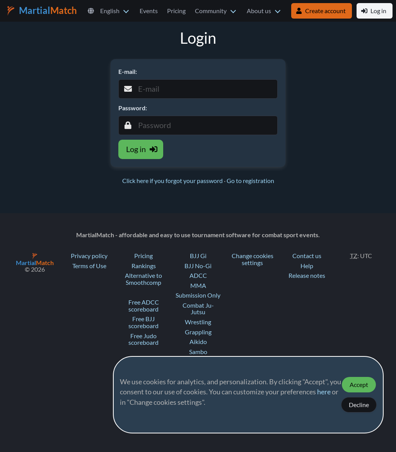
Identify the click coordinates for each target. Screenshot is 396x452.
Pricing (176, 10)
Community (211, 10)
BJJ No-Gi (198, 265)
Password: (132, 107)
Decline (359, 404)
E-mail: (127, 71)
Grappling (198, 332)
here (324, 392)
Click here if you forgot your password (173, 180)
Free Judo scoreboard (143, 339)
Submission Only (198, 295)
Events (149, 10)
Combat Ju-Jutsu (198, 309)
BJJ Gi (198, 255)
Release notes (306, 275)
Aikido (198, 341)
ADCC (198, 275)
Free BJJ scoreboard (143, 322)
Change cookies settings (252, 259)
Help (306, 265)
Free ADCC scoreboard (143, 306)
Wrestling (198, 321)
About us (259, 10)
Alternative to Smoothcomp (143, 279)
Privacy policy (89, 255)
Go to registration (250, 180)
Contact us (306, 255)
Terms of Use (89, 265)
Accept (359, 384)
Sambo (198, 351)
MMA (198, 285)
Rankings (143, 265)
